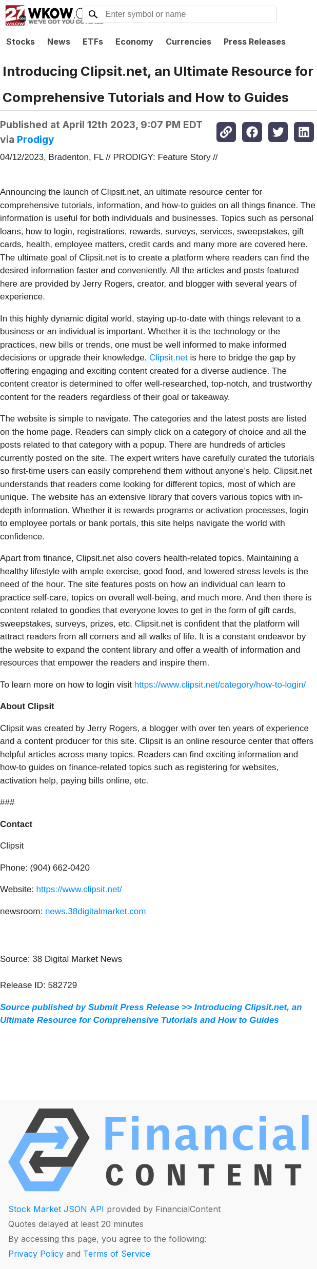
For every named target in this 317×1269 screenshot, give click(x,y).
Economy (134, 41)
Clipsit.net (168, 357)
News (58, 41)
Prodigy (35, 139)
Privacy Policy (36, 1253)
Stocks (20, 41)
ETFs (93, 41)
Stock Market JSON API (56, 1209)
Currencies (188, 41)
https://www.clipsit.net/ (79, 889)
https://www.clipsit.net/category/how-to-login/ (220, 685)
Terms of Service (116, 1253)
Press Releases (255, 41)
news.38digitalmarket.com (95, 911)
